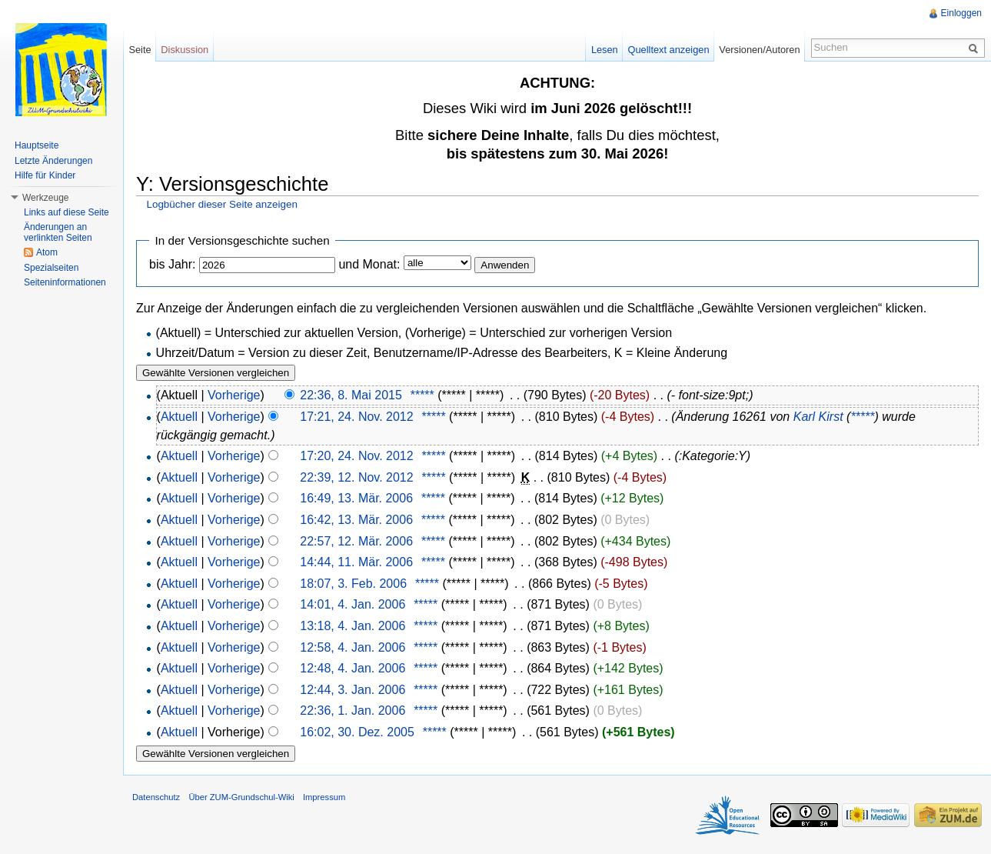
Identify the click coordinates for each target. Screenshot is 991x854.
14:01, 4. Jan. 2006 (352, 604)
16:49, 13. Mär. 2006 (356, 498)
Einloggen (961, 13)
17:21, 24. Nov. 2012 (356, 416)
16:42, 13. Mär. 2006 (356, 519)
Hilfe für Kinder (45, 175)
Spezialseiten (51, 267)
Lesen (604, 49)
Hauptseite (36, 145)
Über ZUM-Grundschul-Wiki (241, 797)
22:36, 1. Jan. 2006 (352, 710)
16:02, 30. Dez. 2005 (357, 732)
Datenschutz (156, 797)
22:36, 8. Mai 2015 (351, 395)
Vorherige (234, 395)
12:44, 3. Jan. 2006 (352, 689)
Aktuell (179, 416)
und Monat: (369, 264)
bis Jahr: (172, 264)
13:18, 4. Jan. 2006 (352, 625)
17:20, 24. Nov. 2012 (356, 455)
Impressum (324, 797)
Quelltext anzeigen (669, 49)
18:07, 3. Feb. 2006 (353, 583)
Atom (47, 252)
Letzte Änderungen (53, 160)
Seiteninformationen (65, 282)
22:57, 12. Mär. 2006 (356, 541)
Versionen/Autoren (759, 49)
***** (422, 395)
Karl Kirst (818, 416)
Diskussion (184, 49)
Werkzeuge (45, 197)
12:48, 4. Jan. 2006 (352, 668)
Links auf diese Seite (66, 212)
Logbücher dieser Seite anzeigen (221, 204)
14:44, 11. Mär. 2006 (356, 562)
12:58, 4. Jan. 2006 (352, 647)
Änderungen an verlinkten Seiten (58, 232)
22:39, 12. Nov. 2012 (356, 477)
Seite (139, 49)
